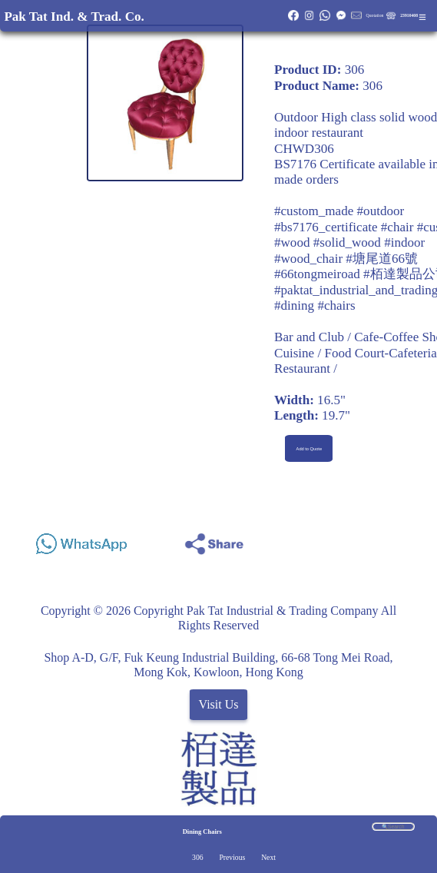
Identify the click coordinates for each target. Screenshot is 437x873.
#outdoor (381, 211)
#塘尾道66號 (382, 258)
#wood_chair (308, 258)
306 (197, 857)
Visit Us (219, 704)
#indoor (404, 242)
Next (268, 857)
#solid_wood (347, 242)
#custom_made (313, 211)
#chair (397, 227)
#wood (292, 242)
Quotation (375, 15)
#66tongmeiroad (317, 274)
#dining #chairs (315, 305)
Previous (232, 857)
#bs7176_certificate (326, 227)
